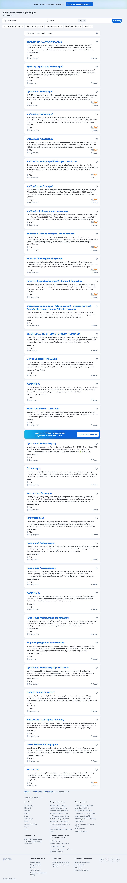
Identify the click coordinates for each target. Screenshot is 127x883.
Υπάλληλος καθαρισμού (40, 186)
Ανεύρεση (117, 21)
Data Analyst (34, 468)
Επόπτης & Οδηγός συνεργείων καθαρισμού (51, 233)
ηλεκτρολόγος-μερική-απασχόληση (61, 849)
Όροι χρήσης (78, 867)
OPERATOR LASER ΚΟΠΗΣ (41, 692)
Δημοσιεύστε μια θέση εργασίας (79, 4)
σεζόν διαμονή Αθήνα (82, 808)
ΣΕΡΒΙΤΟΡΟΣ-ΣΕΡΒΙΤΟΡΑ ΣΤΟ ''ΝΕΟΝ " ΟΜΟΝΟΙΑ (53, 334)
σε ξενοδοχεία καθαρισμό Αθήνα (60, 824)
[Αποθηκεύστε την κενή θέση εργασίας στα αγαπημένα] (97, 42)
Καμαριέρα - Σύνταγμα (39, 493)
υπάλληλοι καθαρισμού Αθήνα (59, 816)
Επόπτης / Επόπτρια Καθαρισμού (45, 258)
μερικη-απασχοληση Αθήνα (83, 816)
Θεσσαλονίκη (28, 805)
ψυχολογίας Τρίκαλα (56, 851)
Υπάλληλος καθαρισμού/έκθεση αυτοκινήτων (52, 161)
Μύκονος (27, 813)
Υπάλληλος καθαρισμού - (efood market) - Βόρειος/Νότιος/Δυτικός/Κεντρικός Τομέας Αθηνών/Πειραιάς (59, 307)
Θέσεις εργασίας (35, 870)
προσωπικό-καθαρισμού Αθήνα (59, 819)
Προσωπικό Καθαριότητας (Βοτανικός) (48, 617)
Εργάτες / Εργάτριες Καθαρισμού (45, 66)
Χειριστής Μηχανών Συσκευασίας (45, 642)
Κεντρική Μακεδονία (30, 824)
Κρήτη (26, 821)
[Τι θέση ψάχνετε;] (23, 20)
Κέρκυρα (27, 810)
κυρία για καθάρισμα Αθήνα (58, 827)
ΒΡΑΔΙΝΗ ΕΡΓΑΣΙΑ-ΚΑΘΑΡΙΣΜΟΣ (44, 41)
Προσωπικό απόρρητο (81, 870)
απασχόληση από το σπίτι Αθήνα (85, 819)
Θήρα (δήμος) (28, 819)
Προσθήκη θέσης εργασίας (60, 862)
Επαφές (32, 867)
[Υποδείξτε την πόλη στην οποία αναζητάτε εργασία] (66, 20)
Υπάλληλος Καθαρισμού (40, 114)
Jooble (14, 879)
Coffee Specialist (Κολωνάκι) (42, 358)
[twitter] (112, 860)
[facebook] (102, 860)
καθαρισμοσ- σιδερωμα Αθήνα (59, 821)
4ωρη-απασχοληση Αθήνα (83, 810)
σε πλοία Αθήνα (80, 828)
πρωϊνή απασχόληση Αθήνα (84, 805)
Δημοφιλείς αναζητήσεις (34, 798)
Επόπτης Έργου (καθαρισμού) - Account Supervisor (54, 281)
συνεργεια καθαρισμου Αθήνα (59, 810)
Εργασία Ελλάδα (80, 865)
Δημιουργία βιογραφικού (88, 434)
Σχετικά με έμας (35, 862)
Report (94, 58)
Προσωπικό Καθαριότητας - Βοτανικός (48, 667)
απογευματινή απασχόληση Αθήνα (86, 813)
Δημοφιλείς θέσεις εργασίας (33, 839)
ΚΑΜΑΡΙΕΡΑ (33, 383)
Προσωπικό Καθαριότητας (41, 443)
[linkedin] (118, 860)
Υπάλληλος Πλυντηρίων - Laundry (45, 719)
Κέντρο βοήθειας (35, 865)
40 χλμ (82, 21)
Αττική (26, 816)
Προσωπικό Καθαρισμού (40, 91)
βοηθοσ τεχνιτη (55, 841)
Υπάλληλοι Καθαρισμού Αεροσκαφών (47, 211)
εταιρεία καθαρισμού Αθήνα (58, 808)
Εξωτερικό (27, 808)
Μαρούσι (27, 827)
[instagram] (107, 860)
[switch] (97, 33)
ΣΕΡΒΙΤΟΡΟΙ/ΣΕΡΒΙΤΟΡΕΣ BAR (43, 408)
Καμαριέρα (33, 769)
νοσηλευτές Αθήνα (81, 831)
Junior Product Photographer (42, 744)
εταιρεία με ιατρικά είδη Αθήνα (59, 843)
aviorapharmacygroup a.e (57, 846)
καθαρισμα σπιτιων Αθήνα (58, 805)
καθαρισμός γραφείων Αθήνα (59, 813)
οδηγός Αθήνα (79, 821)
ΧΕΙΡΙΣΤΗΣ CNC (35, 518)
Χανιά (26, 829)
